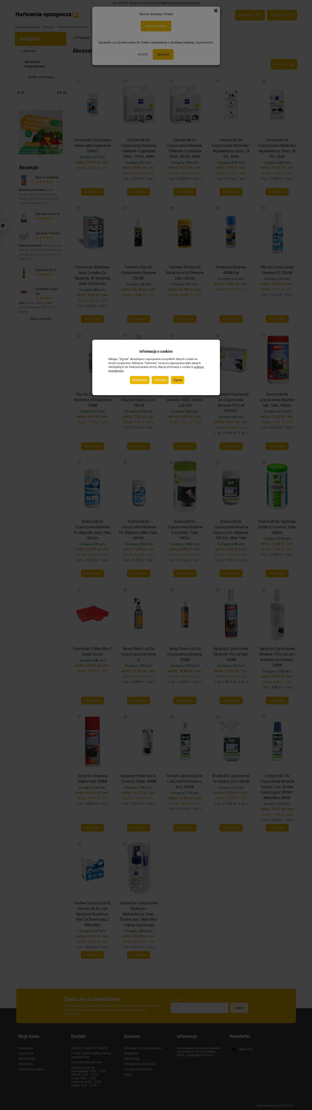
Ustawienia (139, 380)
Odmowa (160, 380)
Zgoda (177, 380)
